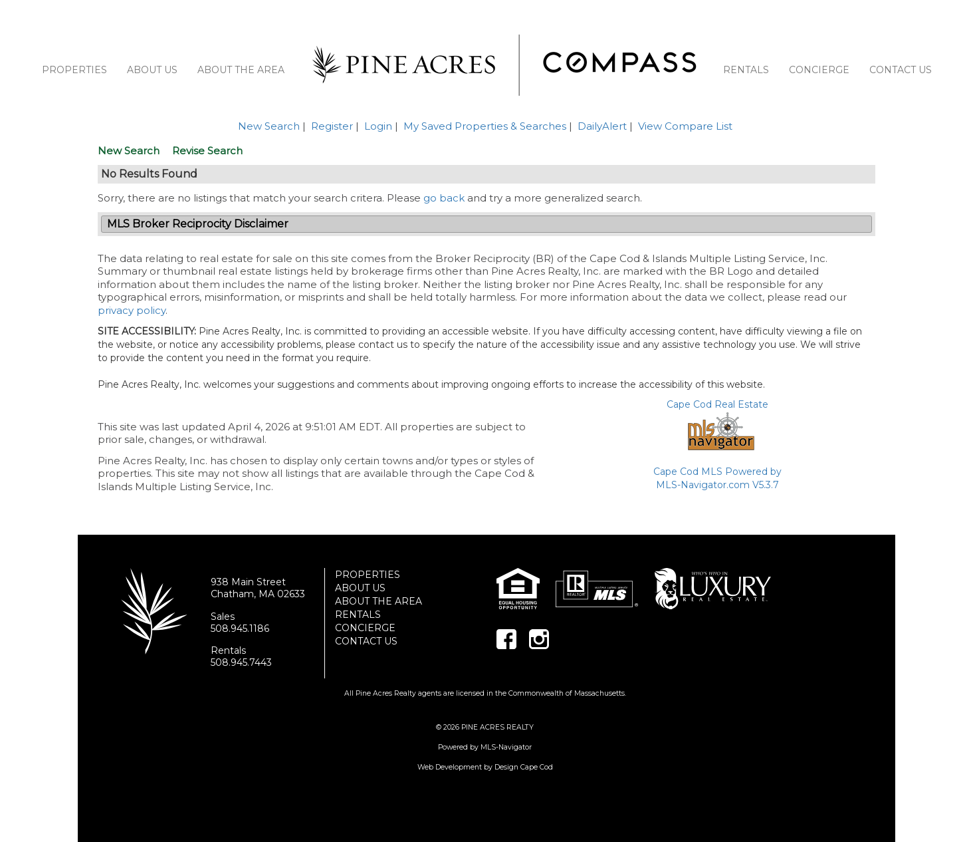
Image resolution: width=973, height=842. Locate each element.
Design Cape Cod (523, 767)
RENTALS (746, 70)
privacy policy (131, 310)
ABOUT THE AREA (240, 70)
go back (444, 198)
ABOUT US (152, 70)
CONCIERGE (819, 70)
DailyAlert (602, 126)
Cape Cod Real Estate (717, 404)
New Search (269, 126)
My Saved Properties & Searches (484, 126)
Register (332, 126)
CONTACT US (900, 70)
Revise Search (207, 150)
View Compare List (685, 126)
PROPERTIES (74, 70)
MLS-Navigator (506, 747)
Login (378, 126)
